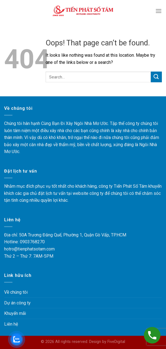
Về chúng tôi (16, 292)
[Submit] (156, 77)
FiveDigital (116, 341)
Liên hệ (11, 324)
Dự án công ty (18, 303)
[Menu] (158, 11)
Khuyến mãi (16, 313)
